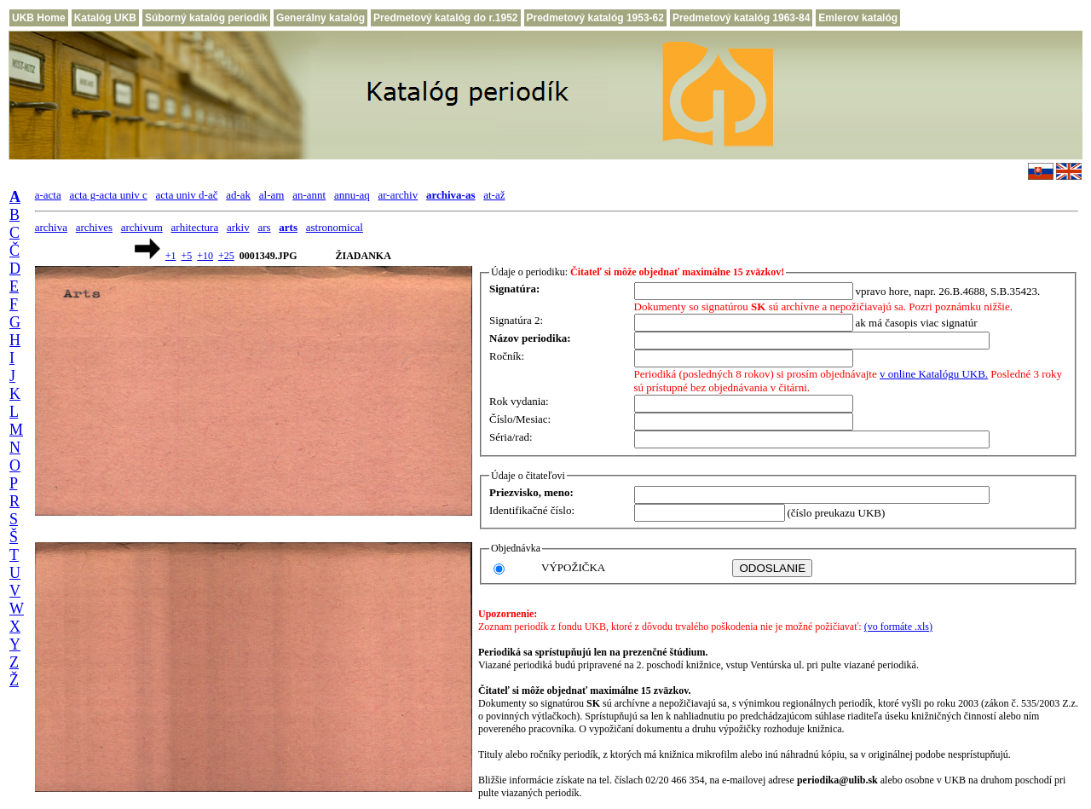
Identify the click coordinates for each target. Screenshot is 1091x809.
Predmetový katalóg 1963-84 (741, 18)
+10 (205, 256)
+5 (186, 256)
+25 (226, 256)
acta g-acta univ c (108, 194)
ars (263, 227)
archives (94, 227)
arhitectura (195, 227)
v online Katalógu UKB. (934, 373)
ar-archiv (398, 194)
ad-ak (238, 194)
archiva (51, 227)
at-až (494, 194)
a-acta (48, 194)
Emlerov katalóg (858, 18)
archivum (142, 227)
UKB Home (39, 18)
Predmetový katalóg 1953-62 (595, 18)
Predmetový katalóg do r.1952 (445, 18)
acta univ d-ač (187, 194)
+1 (170, 256)
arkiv (238, 227)
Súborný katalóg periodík (206, 18)
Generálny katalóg (320, 18)
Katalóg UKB (105, 18)
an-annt (309, 194)
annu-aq (352, 194)
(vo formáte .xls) (898, 627)
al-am (272, 194)
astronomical (334, 227)
